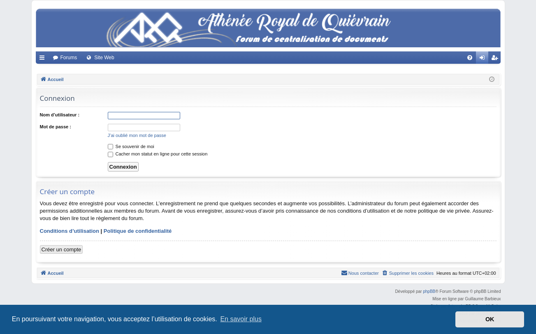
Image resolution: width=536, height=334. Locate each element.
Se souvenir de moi (131, 146)
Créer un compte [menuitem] (496, 59)
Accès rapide (43, 59)
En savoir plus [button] (241, 318)
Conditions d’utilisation (69, 231)
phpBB (429, 291)
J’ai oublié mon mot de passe (137, 135)
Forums (68, 57)
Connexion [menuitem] (483, 59)
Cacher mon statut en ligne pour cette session (158, 153)
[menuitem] (470, 57)
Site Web (104, 57)
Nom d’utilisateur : (60, 114)
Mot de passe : (55, 126)
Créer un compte (61, 249)
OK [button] (489, 319)
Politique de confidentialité (138, 231)
